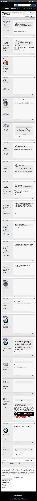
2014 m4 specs (10, 469)
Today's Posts (31, 8)
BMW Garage (19, 8)
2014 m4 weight (15, 469)
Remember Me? (32, 12)
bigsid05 (4, 265)
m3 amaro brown (6, 474)
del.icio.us (12, 464)
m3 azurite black (11, 474)
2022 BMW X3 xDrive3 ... (6, 90)
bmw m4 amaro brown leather (18, 473)
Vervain (4, 79)
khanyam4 (5, 316)
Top (35, 491)
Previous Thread (17, 477)
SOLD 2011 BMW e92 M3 (6, 213)
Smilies (3, 484)
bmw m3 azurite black (30, 472)
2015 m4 (16, 470)
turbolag (4, 280)
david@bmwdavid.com (22, 417)
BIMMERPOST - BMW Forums (31, 491)
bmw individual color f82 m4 (11, 471)
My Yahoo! (20, 464)
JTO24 (4, 360)
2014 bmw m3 (4, 468)
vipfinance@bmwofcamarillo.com (19, 418)
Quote (33, 35)
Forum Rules (3, 487)
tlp (3, 203)
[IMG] (3, 485)
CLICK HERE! (28, 416)
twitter (4, 463)
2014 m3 (31, 468)
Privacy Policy (11, 499)
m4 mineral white (24, 474)
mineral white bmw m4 (29, 474)
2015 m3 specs (12, 470)
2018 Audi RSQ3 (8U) (6, 89)
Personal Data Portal (24, 499)
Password (24, 13)
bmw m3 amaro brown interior (15, 472)
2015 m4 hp (22, 470)
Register (33, 1)
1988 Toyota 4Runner (6, 115)
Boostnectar (5, 222)
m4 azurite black (19, 474)
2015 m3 (5, 470)
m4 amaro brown (15, 474)
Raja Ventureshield (6, 21)
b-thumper (5, 300)
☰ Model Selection (11, 1)
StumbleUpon (5, 464)
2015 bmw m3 (18, 469)
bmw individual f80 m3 (18, 471)
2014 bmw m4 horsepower (21, 468)
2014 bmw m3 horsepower (9, 468)
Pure (4, 58)
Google (28, 463)
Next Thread (20, 477)
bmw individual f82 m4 (24, 471)
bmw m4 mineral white (31, 473)
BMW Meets (23, 8)
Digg (20, 463)
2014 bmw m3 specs (15, 468)
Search (34, 8)
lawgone (4, 447)
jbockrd (4, 144)
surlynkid (5, 99)
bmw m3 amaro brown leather (23, 472)
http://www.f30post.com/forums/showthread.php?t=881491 (20, 31)
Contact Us (25, 491)
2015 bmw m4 (28, 469)
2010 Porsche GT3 (5, 114)
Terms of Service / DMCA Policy (17, 499)
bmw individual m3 (29, 471)
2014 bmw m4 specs (27, 468)
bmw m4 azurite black (25, 473)
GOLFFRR (5, 398)
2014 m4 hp (7, 469)
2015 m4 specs (26, 470)
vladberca (5, 426)
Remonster (5, 124)
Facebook (12, 463)
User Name (24, 12)
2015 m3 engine (8, 470)
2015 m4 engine (19, 470)
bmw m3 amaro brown (9, 472)
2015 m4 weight (30, 470)
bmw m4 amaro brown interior (11, 473)
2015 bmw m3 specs (23, 469)
